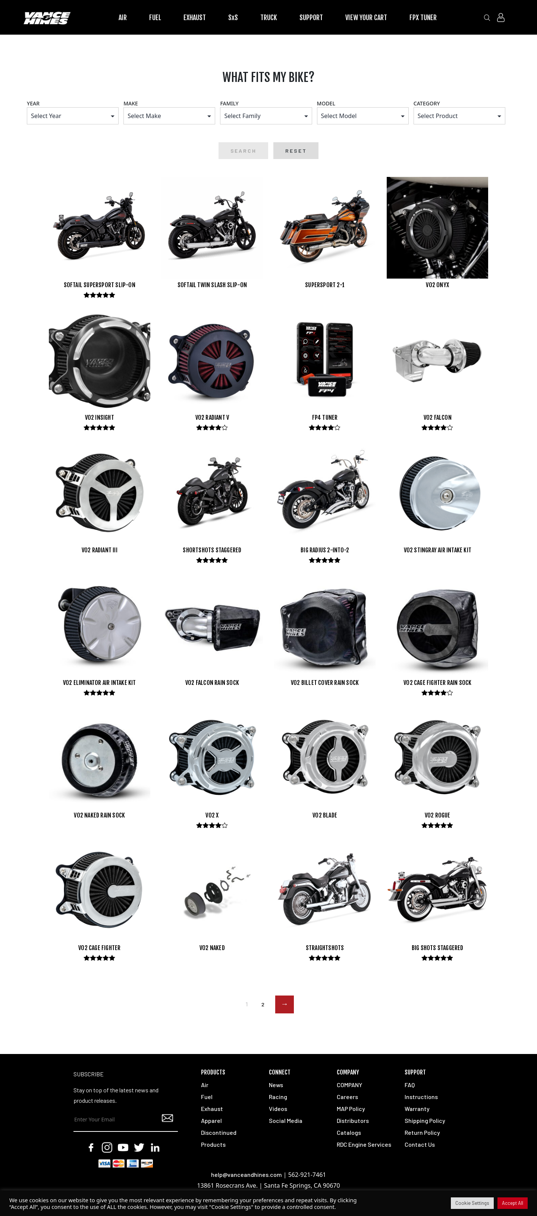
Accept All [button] (512, 1203)
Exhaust (212, 1108)
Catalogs (349, 1132)
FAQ (410, 1085)
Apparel (211, 1120)
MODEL (326, 103)
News (276, 1085)
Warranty (417, 1108)
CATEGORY (427, 103)
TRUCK (268, 17)
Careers (347, 1097)
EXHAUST (194, 17)
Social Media (285, 1120)
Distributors (353, 1120)
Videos (278, 1108)
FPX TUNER (423, 17)
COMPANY (349, 1085)
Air (204, 1085)
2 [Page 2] (262, 1004)
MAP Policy (351, 1108)
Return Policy (422, 1132)
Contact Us (420, 1144)
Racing (278, 1097)
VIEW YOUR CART (366, 17)
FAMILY (229, 103)
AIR (123, 17)
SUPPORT (311, 17)
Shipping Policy (425, 1120)
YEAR (33, 103)
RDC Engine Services (364, 1144)
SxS (233, 17)
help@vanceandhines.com (246, 1174)
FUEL (155, 17)
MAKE (130, 103)
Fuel (207, 1097)
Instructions (421, 1097)
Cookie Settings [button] (472, 1203)
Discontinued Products (218, 1138)
